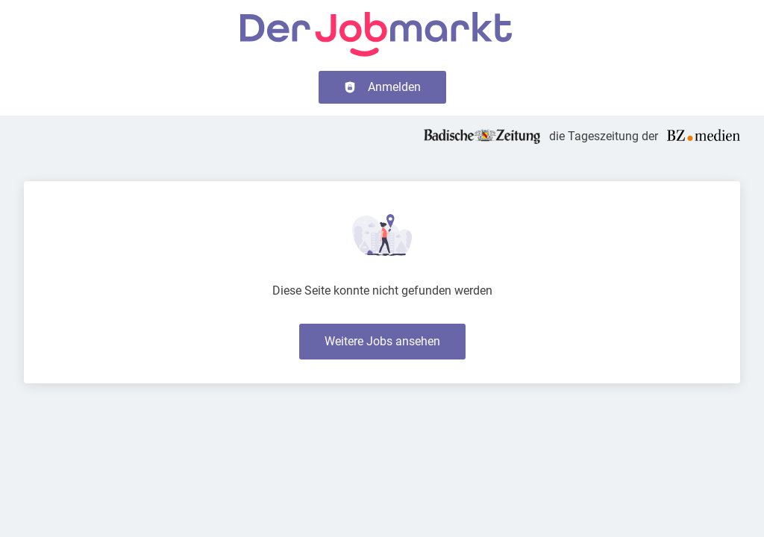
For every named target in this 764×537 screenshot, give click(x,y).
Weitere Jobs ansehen (382, 341)
